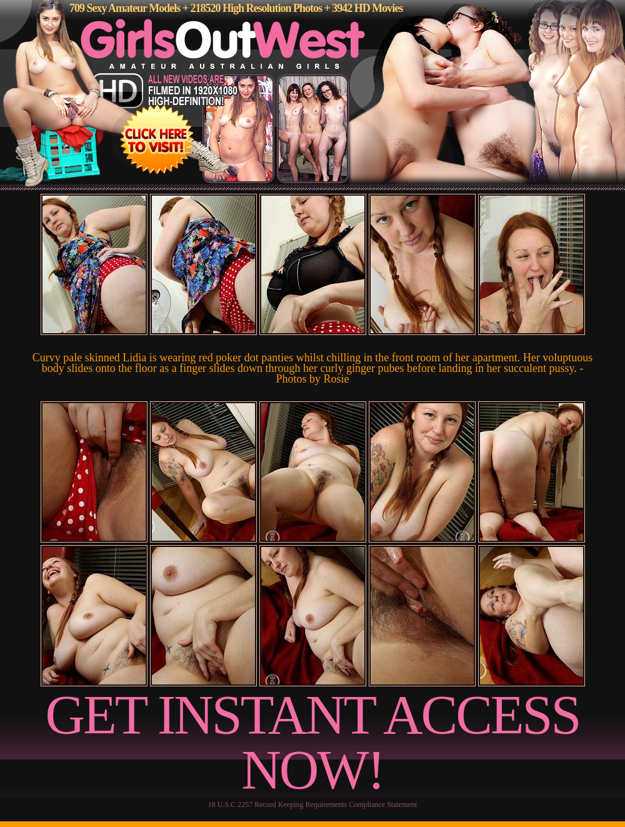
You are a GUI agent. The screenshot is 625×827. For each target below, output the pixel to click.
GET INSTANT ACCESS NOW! (313, 742)
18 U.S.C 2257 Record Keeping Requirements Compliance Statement (312, 804)
